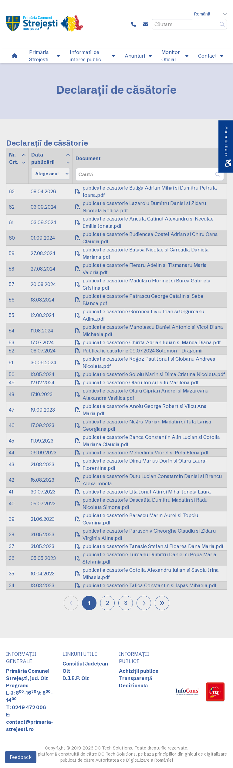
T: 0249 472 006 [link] (26, 707)
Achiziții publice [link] (138, 671)
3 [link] (125, 602)
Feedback (21, 757)
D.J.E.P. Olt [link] (75, 678)
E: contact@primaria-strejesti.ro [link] (29, 722)
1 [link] (89, 602)
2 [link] (107, 602)
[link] (44, 24)
